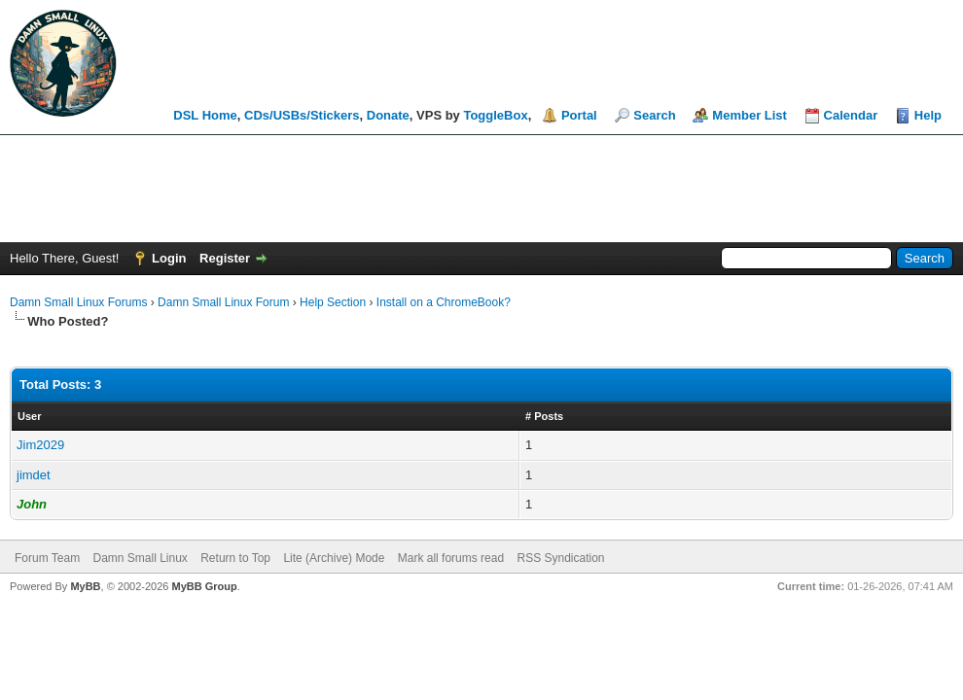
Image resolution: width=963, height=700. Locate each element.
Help (928, 115)
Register (224, 258)
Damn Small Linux (139, 558)
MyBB (85, 586)
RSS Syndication (560, 558)
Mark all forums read (451, 558)
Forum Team (47, 558)
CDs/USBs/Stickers (302, 115)
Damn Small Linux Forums (78, 302)
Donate (388, 115)
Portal (579, 115)
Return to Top (235, 558)
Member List (749, 115)
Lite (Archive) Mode (333, 558)
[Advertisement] (481, 188)
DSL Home (205, 115)
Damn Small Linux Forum (223, 302)
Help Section (333, 302)
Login (169, 258)
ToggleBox (495, 115)
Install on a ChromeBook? (443, 302)
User (29, 416)
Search (654, 115)
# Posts (544, 416)
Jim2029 (40, 445)
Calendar (851, 115)
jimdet (34, 475)
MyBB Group (203, 586)
